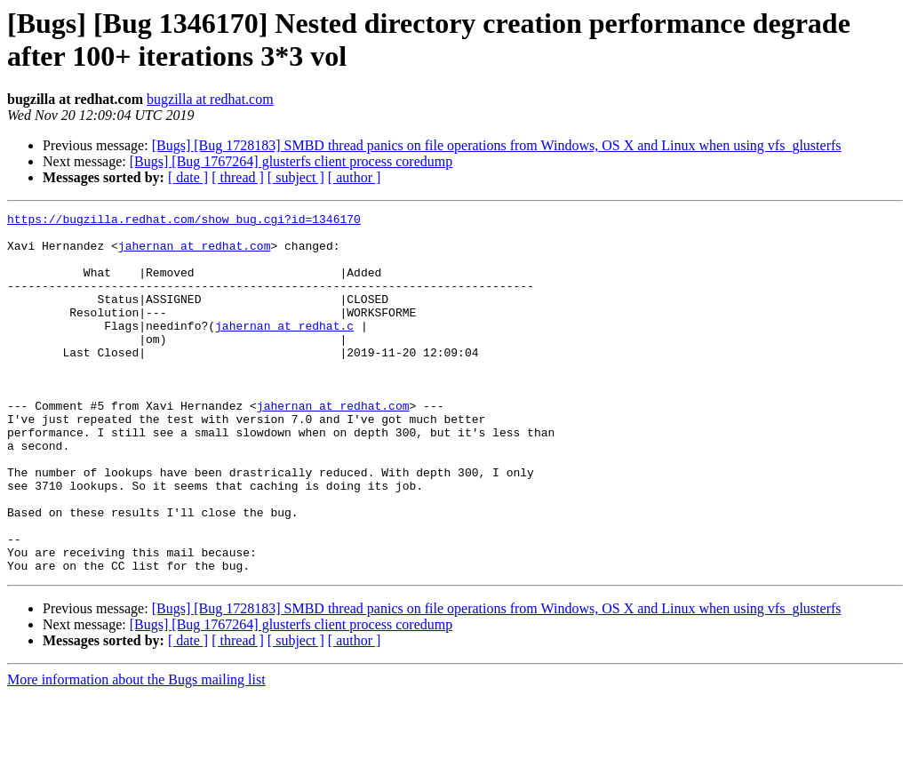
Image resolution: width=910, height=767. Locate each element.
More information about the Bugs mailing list (136, 751)
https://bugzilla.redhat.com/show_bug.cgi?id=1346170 (184, 221)
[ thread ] (238, 177)
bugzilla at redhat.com (210, 99)
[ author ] (354, 177)
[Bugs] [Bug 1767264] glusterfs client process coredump (291, 161)
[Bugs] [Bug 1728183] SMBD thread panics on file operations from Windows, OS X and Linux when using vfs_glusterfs (497, 145)
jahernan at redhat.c (284, 349)
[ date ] (188, 177)
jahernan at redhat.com (194, 253)
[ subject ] (295, 177)
